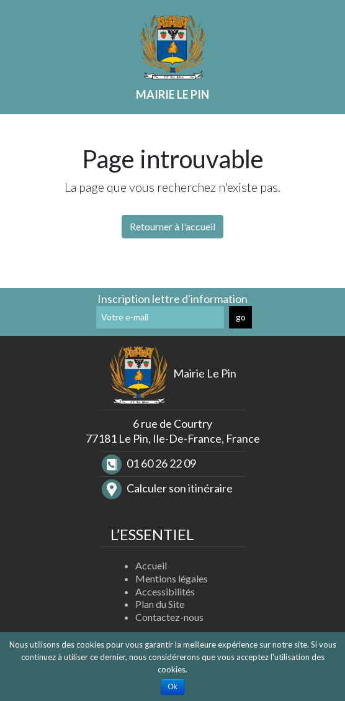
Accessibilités (165, 591)
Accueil (151, 565)
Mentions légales (171, 578)
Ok (172, 686)
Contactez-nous (169, 617)
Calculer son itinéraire (167, 488)
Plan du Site (159, 604)
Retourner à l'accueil (172, 226)
